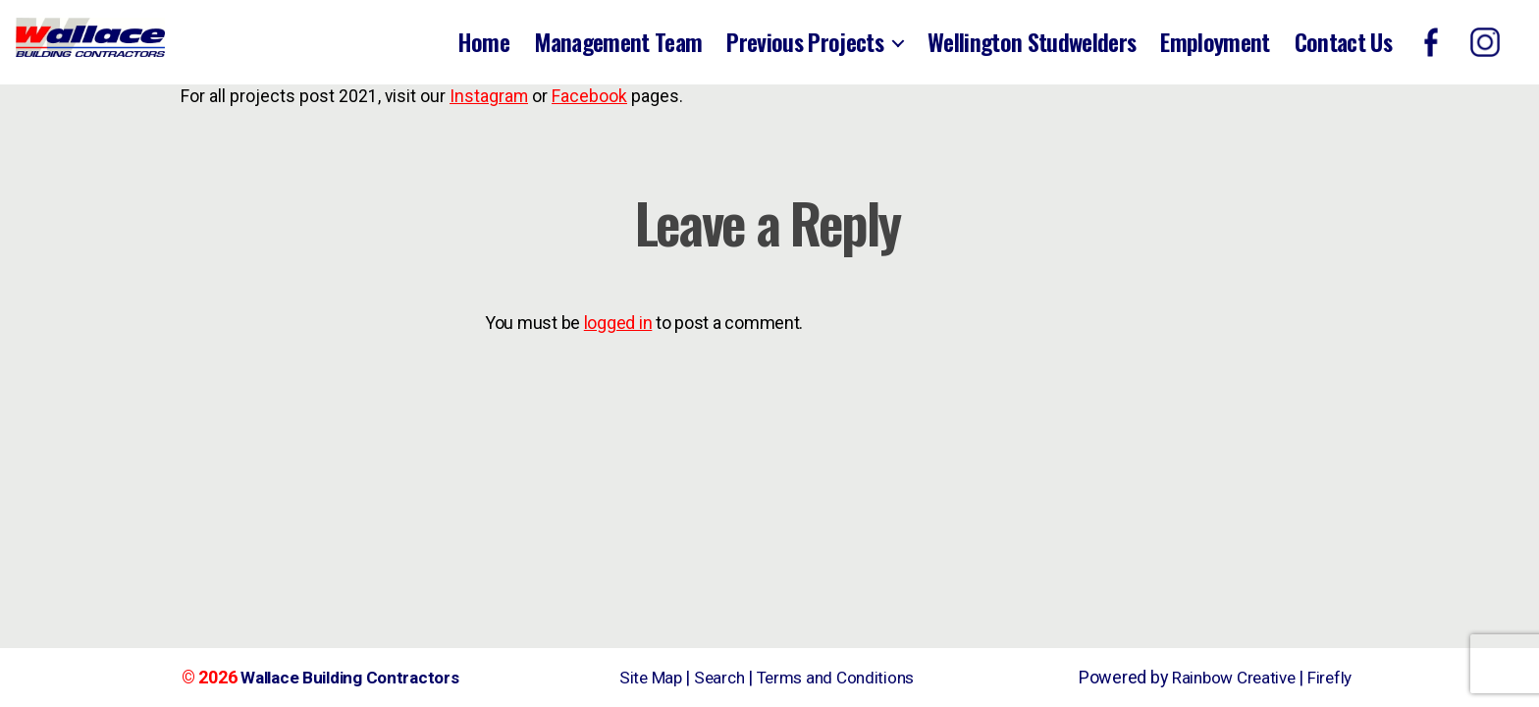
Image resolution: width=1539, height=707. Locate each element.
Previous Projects (804, 41)
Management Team (618, 41)
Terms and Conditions (838, 678)
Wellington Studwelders (1032, 41)
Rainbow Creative (1229, 678)
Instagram (488, 96)
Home (483, 41)
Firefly (1328, 678)
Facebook (588, 96)
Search (715, 678)
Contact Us (1343, 41)
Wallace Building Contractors (355, 678)
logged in (618, 322)
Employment (1214, 41)
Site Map (644, 678)
